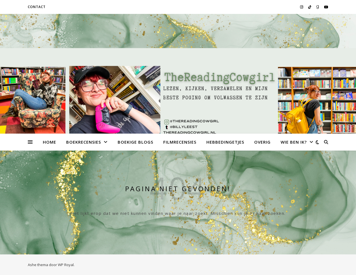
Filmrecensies (179, 142)
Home (49, 142)
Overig (262, 142)
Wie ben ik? (294, 142)
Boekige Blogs (135, 142)
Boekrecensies (83, 142)
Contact (37, 6)
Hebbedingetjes (225, 142)
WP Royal (66, 264)
